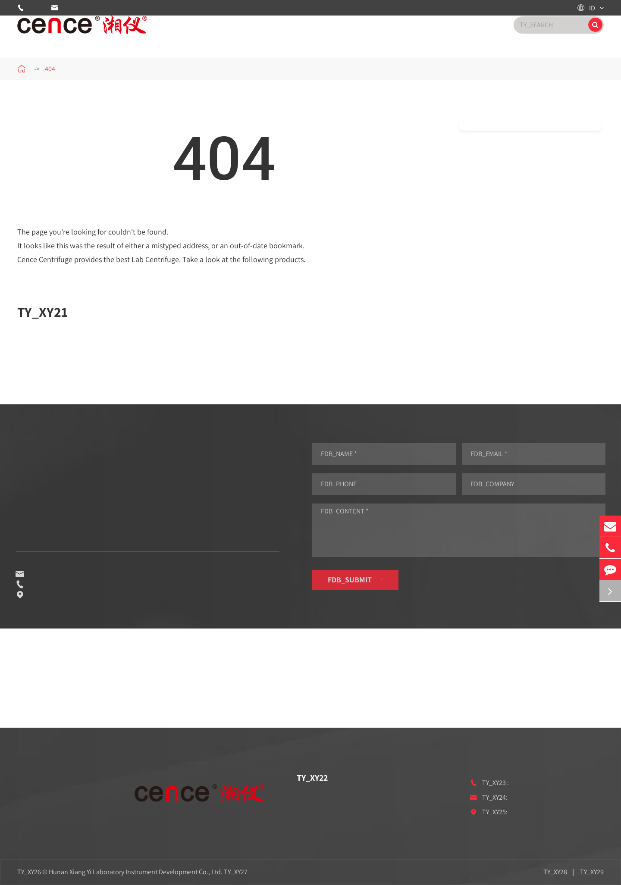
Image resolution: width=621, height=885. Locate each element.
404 (50, 68)
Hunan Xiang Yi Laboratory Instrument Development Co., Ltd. (136, 871)
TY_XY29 (592, 871)
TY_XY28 (555, 871)
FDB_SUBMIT (360, 580)
